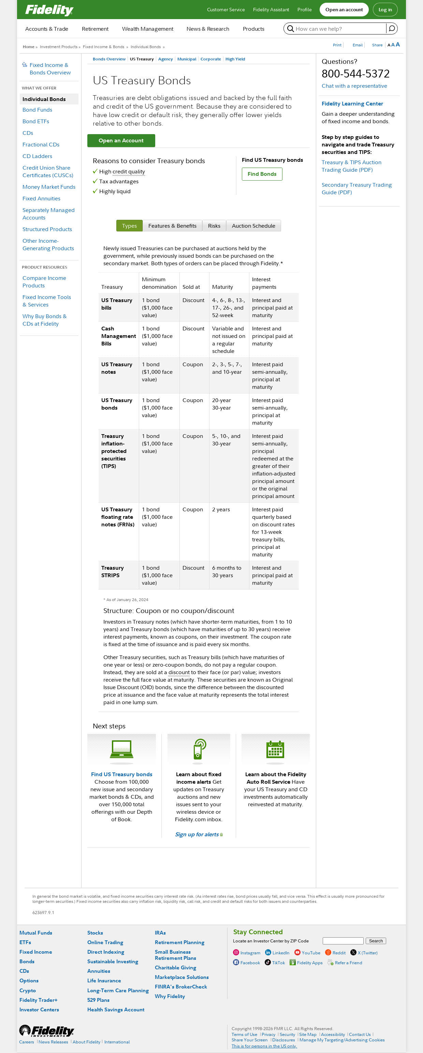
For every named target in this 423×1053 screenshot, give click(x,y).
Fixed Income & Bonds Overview (50, 68)
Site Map (308, 1034)
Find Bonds (262, 173)
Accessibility (333, 1034)
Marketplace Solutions (182, 977)
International (117, 1041)
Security (287, 1034)
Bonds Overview (109, 59)
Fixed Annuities (41, 198)
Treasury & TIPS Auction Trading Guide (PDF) (351, 165)
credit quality (129, 171)
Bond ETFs (36, 121)
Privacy (268, 1034)
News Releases (53, 1041)
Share (377, 45)
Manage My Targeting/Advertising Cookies (342, 1039)
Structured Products (47, 229)
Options (29, 980)
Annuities (98, 971)
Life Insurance (104, 980)
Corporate (211, 59)
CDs (28, 133)
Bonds (26, 961)
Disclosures (283, 1039)
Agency (165, 59)
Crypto (27, 990)
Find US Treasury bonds (121, 774)
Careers (26, 1041)
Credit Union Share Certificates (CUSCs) (48, 171)
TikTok (278, 962)
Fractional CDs (41, 144)
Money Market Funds (49, 186)
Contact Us (360, 1034)
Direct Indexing (105, 952)
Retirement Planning (179, 942)
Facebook (250, 962)
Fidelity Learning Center (352, 103)
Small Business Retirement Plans (175, 955)
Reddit (339, 952)
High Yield (235, 59)
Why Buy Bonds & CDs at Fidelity (45, 319)
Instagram (250, 952)
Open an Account (121, 140)
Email (358, 45)
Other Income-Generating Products (48, 244)
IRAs (160, 932)
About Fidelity (86, 1041)
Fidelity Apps (310, 962)
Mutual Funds (35, 932)
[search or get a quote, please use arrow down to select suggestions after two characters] (336, 28)
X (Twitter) (368, 952)
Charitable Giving (175, 967)
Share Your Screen (250, 1039)
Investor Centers (39, 1009)
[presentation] (129, 225)
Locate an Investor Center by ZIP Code (271, 940)
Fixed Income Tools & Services (47, 300)
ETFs (25, 942)
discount (179, 672)
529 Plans (98, 1000)
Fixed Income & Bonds (103, 46)
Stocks (95, 932)
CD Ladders (37, 156)
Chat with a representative (354, 85)
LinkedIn (281, 952)
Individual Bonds (146, 46)
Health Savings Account (115, 1009)
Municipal (186, 59)
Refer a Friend (348, 962)
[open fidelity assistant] (391, 28)
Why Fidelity (170, 996)
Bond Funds (37, 109)
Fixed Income (35, 952)
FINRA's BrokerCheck (181, 986)
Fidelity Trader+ (38, 1000)
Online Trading (105, 942)
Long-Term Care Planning (118, 990)
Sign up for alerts (199, 834)
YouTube (311, 952)
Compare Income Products (44, 281)
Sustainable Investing (112, 961)
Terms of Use (244, 1034)
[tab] (129, 225)
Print (337, 45)
